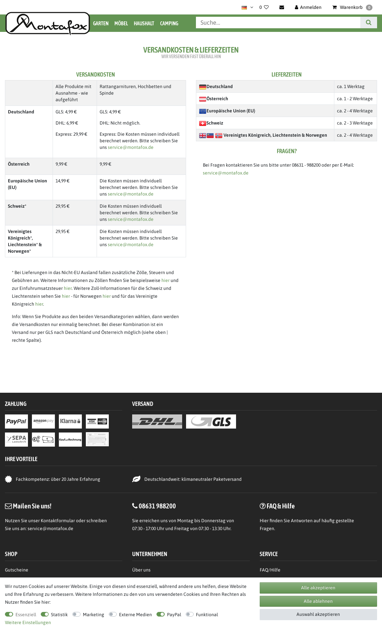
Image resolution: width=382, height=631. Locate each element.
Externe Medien (135, 614)
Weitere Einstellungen (28, 622)
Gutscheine (16, 570)
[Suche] (368, 22)
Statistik (59, 614)
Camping (169, 23)
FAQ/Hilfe (270, 570)
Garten (100, 23)
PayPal (174, 614)
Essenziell (25, 614)
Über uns (141, 570)
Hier (264, 520)
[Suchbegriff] (278, 22)
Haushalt (144, 23)
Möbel (121, 23)
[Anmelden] (308, 7)
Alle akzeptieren (318, 587)
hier (165, 280)
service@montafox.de (131, 147)
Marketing (93, 614)
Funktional (207, 614)
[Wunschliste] (264, 7)
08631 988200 (157, 506)
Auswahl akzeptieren (318, 614)
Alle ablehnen (318, 601)
